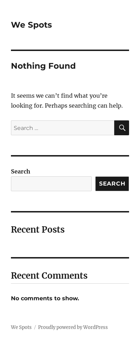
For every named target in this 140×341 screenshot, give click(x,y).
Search (20, 171)
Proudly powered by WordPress (73, 327)
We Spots (31, 25)
